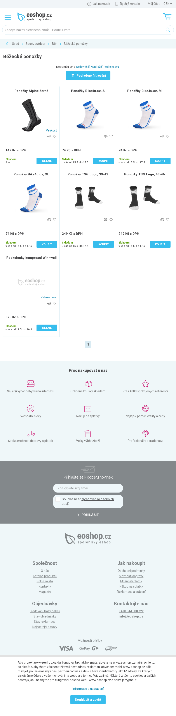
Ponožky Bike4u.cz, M (144, 91)
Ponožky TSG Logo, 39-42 (88, 174)
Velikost (51, 130)
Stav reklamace (45, 621)
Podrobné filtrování (88, 75)
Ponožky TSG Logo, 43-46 (144, 174)
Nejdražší (97, 66)
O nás (45, 570)
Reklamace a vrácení (131, 591)
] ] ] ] (168, 4)
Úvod (15, 43)
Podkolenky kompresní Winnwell (31, 258)
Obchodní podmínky (131, 570)
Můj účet (154, 3)
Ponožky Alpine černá (31, 91)
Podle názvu (111, 66)
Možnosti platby (131, 581)
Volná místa (45, 581)
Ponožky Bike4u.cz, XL (31, 174)
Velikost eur (49, 297)
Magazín (45, 591)
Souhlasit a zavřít (88, 700)
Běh (54, 43)
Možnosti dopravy (131, 576)
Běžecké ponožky (76, 43)
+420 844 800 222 (131, 611)
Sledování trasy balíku (45, 611)
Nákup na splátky (131, 586)
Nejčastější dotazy (44, 627)
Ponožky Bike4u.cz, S (88, 91)
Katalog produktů (45, 576)
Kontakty (45, 586)
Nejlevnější (83, 66)
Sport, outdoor (35, 43)
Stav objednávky (44, 616)
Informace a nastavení (88, 688)
